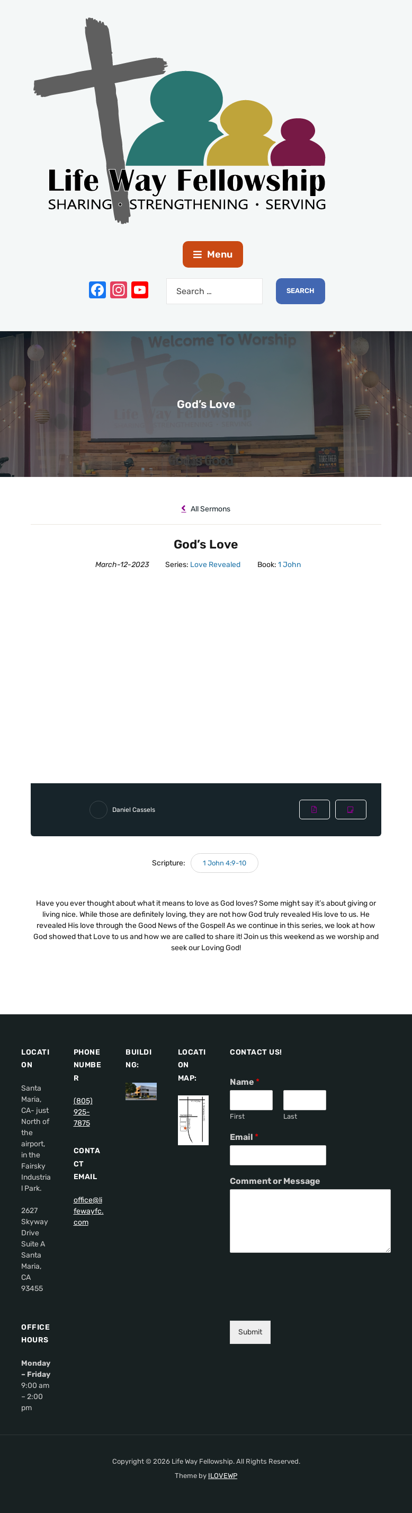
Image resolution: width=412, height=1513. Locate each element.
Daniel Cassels (133, 809)
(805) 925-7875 (83, 1112)
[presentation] (310, 1303)
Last (290, 1116)
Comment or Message (275, 1181)
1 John (289, 564)
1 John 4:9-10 (224, 863)
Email (244, 1137)
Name (244, 1082)
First (237, 1116)
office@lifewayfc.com (89, 1211)
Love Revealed (215, 564)
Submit (250, 1332)
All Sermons (205, 509)
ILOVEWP (222, 1476)
